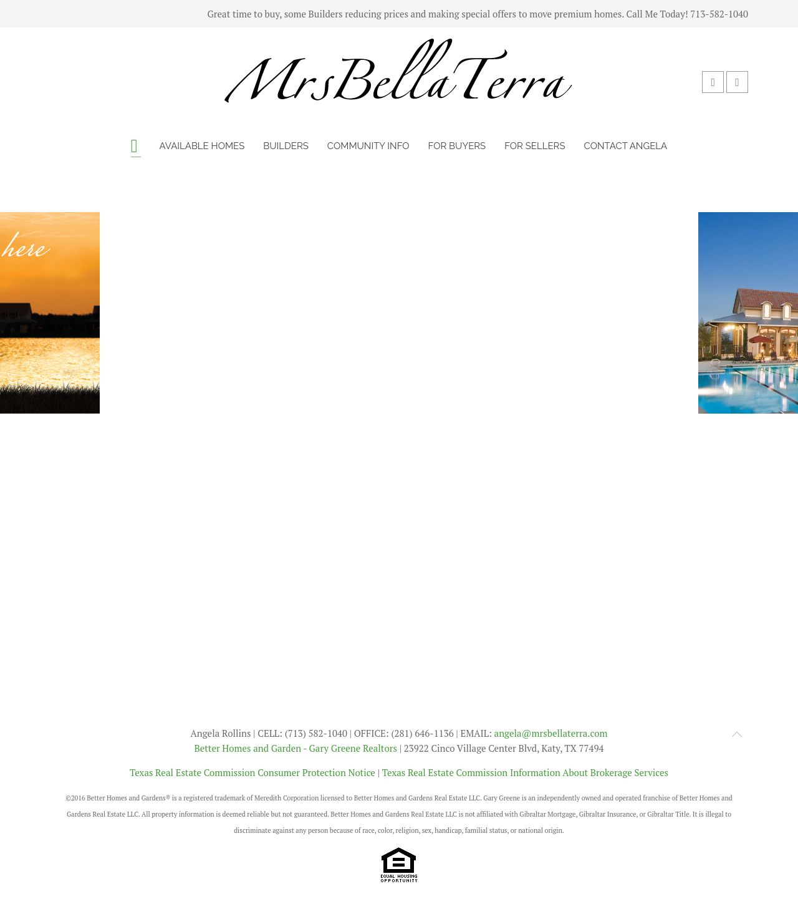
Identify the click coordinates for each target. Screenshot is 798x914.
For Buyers (457, 146)
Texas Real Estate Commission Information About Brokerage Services (525, 772)
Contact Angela (625, 146)
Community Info (368, 146)
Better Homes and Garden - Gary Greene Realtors (296, 748)
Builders (286, 146)
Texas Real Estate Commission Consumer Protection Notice (252, 772)
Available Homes (202, 146)
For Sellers (534, 146)
